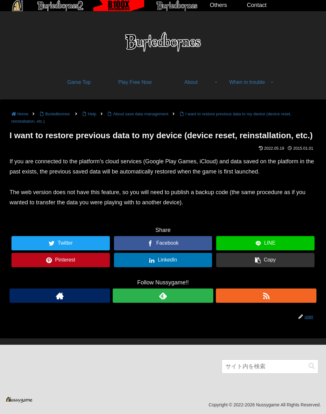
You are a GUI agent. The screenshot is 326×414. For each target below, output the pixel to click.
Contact (256, 5)
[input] (270, 366)
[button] (311, 366)
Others (218, 5)
